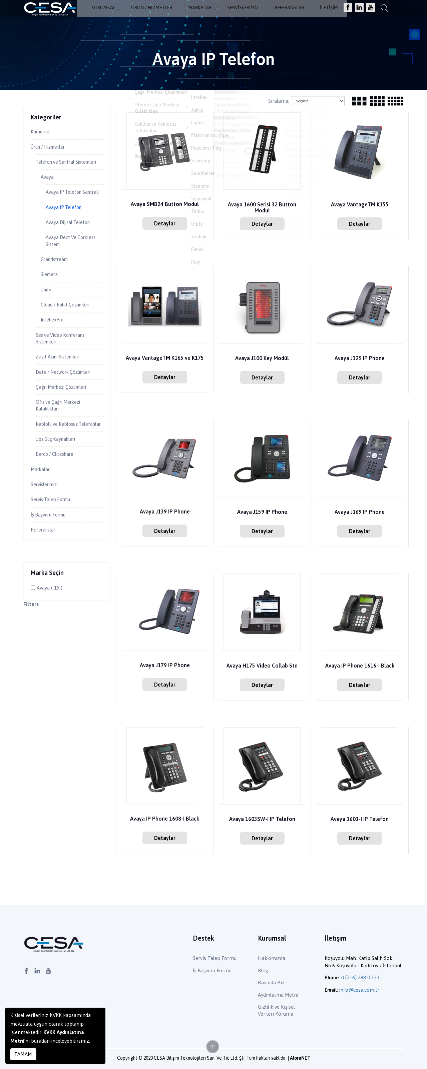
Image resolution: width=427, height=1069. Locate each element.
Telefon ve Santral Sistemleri (57, 167)
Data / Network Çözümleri (67, 400)
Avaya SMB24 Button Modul (164, 204)
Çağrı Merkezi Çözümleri (66, 415)
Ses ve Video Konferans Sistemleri (63, 364)
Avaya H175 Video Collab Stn (262, 666)
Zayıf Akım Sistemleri (62, 384)
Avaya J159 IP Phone (262, 512)
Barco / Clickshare (58, 494)
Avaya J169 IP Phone (360, 512)
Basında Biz (271, 982)
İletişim (327, 15)
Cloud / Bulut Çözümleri (70, 329)
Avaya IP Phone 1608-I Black (164, 819)
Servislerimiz (250, 15)
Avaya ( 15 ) (49, 631)
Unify (47, 313)
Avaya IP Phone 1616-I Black (360, 666)
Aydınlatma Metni (278, 995)
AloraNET (300, 1058)
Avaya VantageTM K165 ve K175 (165, 358)
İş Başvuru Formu (51, 557)
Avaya (48, 187)
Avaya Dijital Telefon (71, 242)
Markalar (210, 15)
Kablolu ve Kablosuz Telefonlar (59, 458)
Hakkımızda (271, 958)
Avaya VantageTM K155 (359, 205)
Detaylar (164, 223)
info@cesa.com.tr (359, 990)
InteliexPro (54, 345)
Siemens (51, 297)
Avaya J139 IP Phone (164, 512)
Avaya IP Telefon (66, 226)
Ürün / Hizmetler (165, 15)
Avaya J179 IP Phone (164, 666)
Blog (263, 970)
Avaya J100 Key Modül (262, 358)
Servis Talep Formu (53, 542)
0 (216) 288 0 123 (360, 977)
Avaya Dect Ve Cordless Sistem (74, 262)
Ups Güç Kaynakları (58, 478)
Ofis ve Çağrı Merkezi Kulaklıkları (62, 435)
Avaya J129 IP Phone (360, 358)
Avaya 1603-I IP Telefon (359, 819)
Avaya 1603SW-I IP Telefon (262, 819)
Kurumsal (120, 15)
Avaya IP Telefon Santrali (66, 207)
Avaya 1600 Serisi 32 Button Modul (262, 208)
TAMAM (23, 1054)
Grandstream (56, 281)
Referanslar (292, 15)
